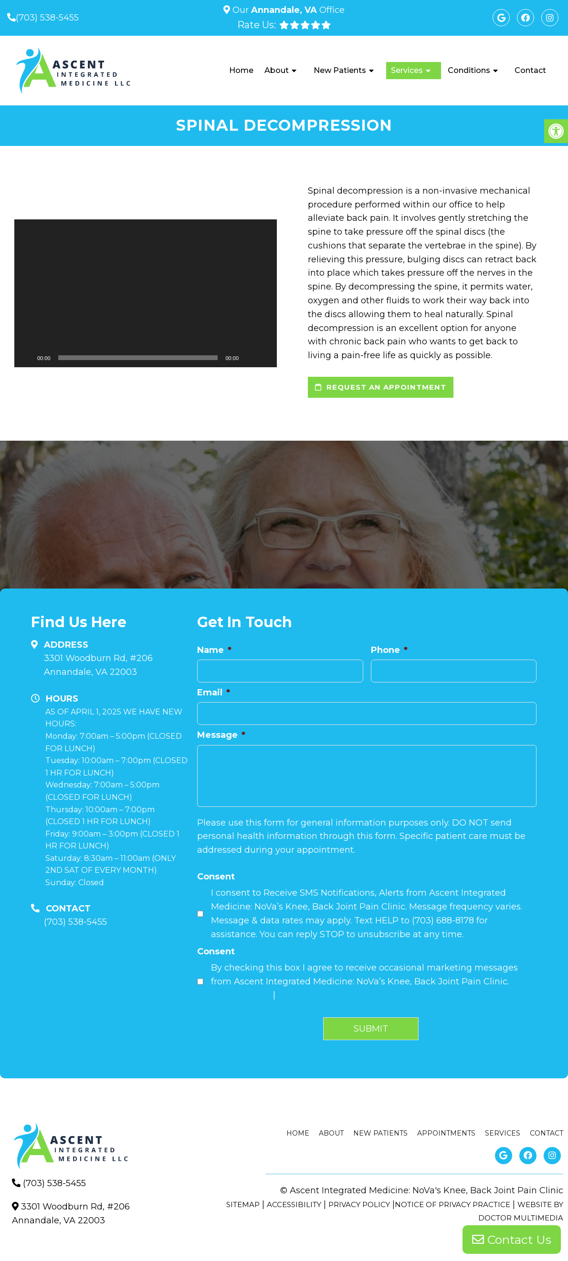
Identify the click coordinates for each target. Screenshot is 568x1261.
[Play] (27, 357)
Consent (216, 876)
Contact (530, 70)
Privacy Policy (241, 995)
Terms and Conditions (325, 995)
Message (221, 735)
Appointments (446, 1133)
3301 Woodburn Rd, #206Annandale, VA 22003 (98, 665)
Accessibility (294, 1204)
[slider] (138, 357)
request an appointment (380, 387)
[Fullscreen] (264, 357)
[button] (145, 293)
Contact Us (511, 1239)
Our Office (287, 10)
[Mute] (249, 357)
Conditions (469, 70)
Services (407, 70)
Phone (389, 650)
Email (213, 692)
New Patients (340, 70)
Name (214, 650)
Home (241, 70)
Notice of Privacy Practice (452, 1204)
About (276, 70)
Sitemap (243, 1204)
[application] (145, 293)
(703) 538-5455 (47, 17)
